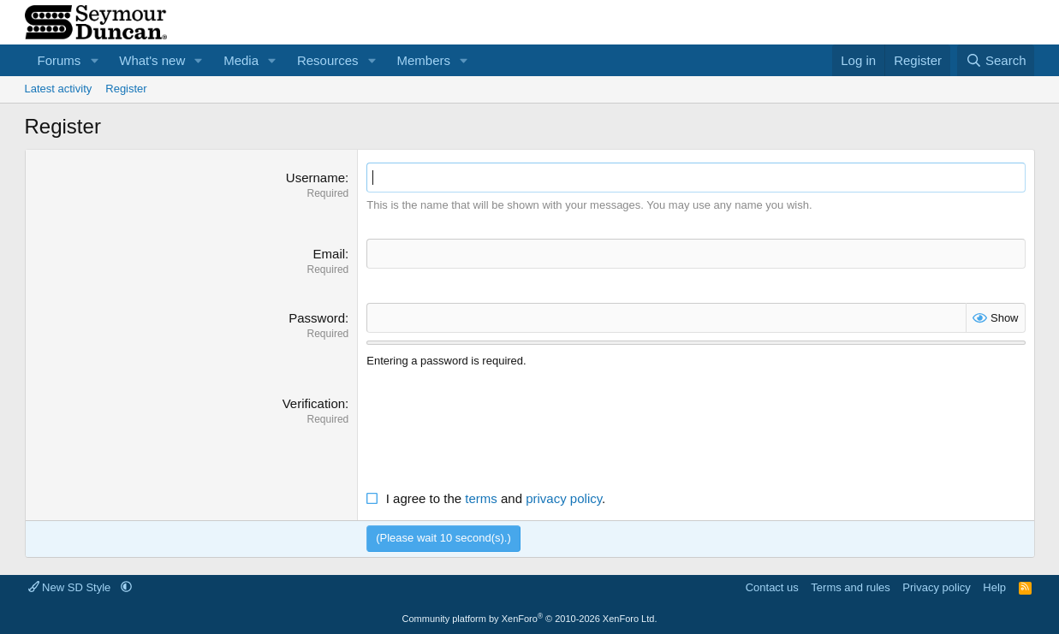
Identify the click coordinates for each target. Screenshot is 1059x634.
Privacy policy (936, 587)
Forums (59, 60)
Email (329, 253)
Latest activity (58, 88)
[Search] (996, 60)
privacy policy (564, 498)
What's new (152, 60)
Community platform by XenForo (529, 618)
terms (481, 498)
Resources (328, 60)
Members (423, 60)
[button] (94, 60)
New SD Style (71, 587)
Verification (314, 403)
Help (994, 587)
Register (125, 88)
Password (317, 318)
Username (315, 177)
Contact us (772, 587)
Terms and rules (850, 587)
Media (241, 60)
